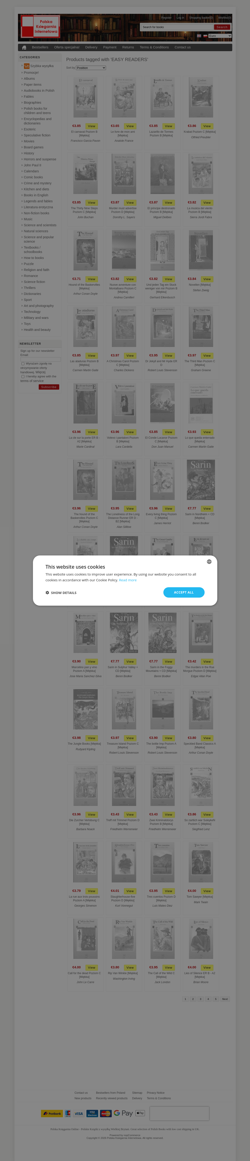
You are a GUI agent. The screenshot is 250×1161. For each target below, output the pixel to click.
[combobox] (209, 561)
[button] (61, 592)
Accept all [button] (184, 592)
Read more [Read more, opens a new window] (128, 579)
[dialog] (125, 580)
